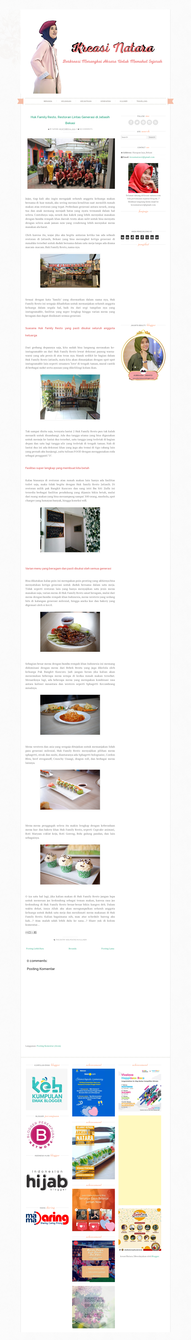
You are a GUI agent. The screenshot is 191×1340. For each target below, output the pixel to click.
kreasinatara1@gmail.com (142, 157)
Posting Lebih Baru (35, 948)
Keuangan (66, 101)
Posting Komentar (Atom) (49, 1045)
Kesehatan (106, 101)
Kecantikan (85, 101)
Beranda (48, 101)
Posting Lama (107, 948)
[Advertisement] (139, 1160)
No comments (86, 129)
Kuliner (123, 101)
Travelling (142, 101)
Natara (55, 129)
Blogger (155, 1256)
